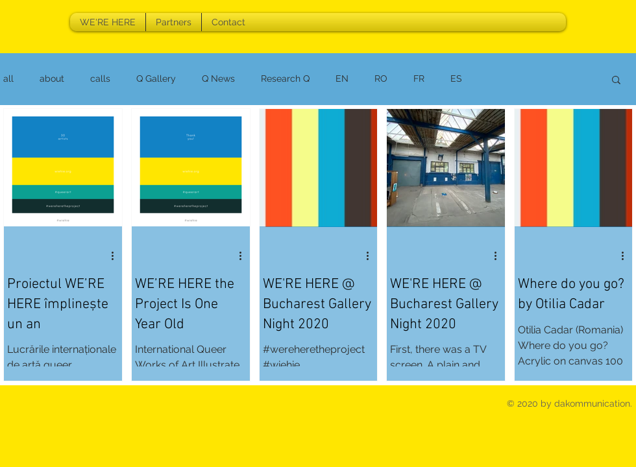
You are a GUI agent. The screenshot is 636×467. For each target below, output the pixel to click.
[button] (616, 81)
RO (380, 78)
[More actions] (117, 255)
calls (100, 78)
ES (456, 78)
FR (418, 78)
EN (342, 78)
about (52, 78)
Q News (218, 78)
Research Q (285, 78)
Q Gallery (156, 78)
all (8, 78)
